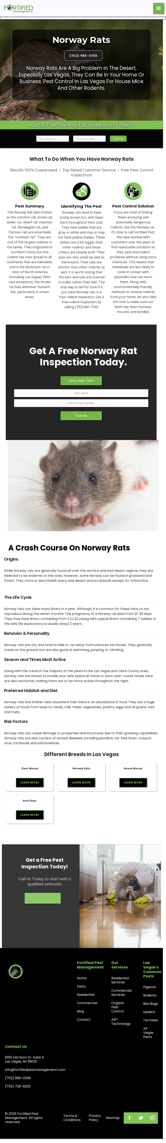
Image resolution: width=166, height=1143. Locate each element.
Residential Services (120, 980)
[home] (17, 8)
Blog (80, 1011)
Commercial (87, 1003)
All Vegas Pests (148, 1032)
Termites (150, 1020)
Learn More (29, 782)
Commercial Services (121, 992)
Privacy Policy (95, 1117)
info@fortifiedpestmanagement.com (35, 1069)
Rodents (150, 995)
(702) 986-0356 (83, 55)
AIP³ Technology (121, 1021)
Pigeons (149, 987)
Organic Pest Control (117, 1007)
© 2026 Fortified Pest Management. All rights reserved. (24, 1117)
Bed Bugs (150, 1003)
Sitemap (113, 1117)
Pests (81, 986)
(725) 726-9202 (17, 1086)
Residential (86, 994)
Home (82, 978)
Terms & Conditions (72, 1117)
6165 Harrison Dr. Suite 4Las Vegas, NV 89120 (24, 1059)
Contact (84, 1019)
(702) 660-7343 (78, 384)
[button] (158, 8)
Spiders (149, 1012)
